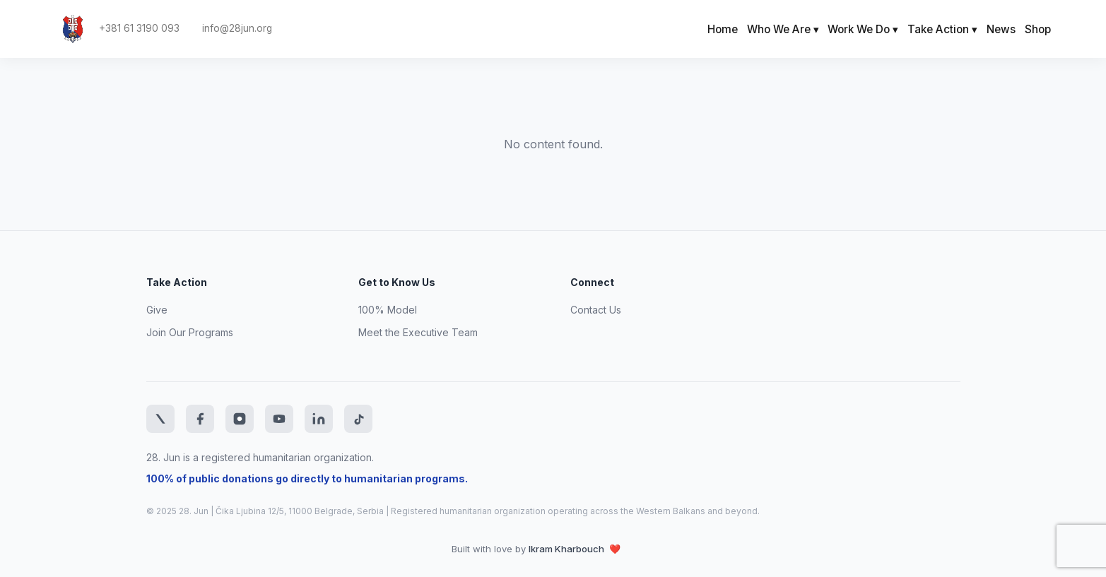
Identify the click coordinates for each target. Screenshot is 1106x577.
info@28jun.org (237, 28)
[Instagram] (239, 419)
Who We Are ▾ (783, 29)
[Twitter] (160, 419)
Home (722, 29)
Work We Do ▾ (863, 29)
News (1001, 29)
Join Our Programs (189, 332)
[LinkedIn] (319, 419)
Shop (1038, 29)
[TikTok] (358, 419)
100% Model (387, 310)
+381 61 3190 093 (139, 28)
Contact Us (595, 310)
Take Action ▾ (942, 29)
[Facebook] (200, 419)
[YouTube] (279, 419)
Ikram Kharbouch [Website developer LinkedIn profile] (567, 548)
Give (156, 310)
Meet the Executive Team (418, 332)
